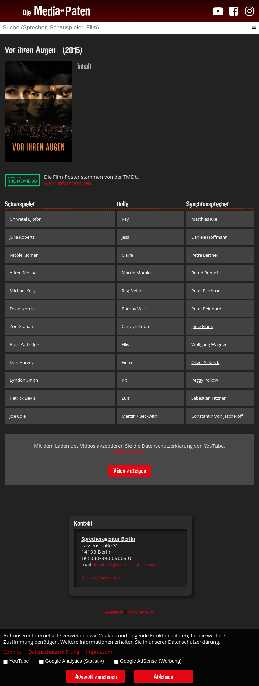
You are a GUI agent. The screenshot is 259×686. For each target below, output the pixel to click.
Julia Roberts (22, 237)
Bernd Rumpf (204, 273)
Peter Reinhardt (207, 309)
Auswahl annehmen (96, 676)
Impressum (141, 612)
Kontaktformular (100, 577)
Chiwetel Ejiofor (25, 219)
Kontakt (114, 612)
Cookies (12, 652)
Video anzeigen (129, 470)
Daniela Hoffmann (209, 237)
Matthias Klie (204, 219)
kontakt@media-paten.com (125, 564)
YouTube (19, 661)
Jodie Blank (202, 326)
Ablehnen (163, 676)
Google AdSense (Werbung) (151, 661)
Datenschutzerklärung (53, 652)
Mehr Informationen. (68, 183)
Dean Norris (22, 309)
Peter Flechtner (206, 291)
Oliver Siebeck (205, 362)
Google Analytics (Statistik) (74, 661)
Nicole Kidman (24, 255)
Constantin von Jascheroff (217, 416)
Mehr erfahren (129, 452)
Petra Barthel (204, 255)
